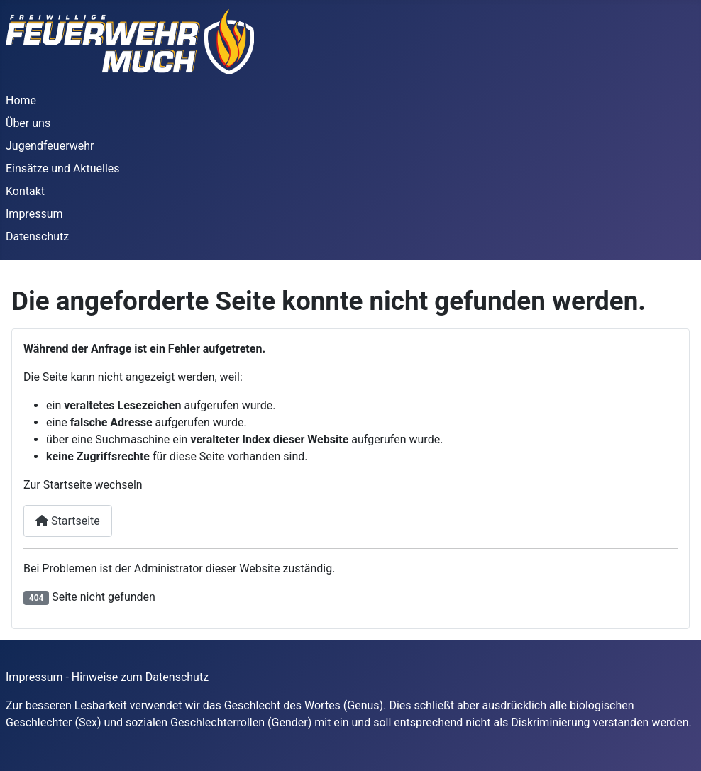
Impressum (34, 214)
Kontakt (25, 191)
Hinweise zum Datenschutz (140, 677)
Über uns (28, 123)
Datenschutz (37, 236)
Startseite (67, 521)
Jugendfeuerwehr (50, 145)
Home (21, 100)
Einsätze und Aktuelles (63, 168)
